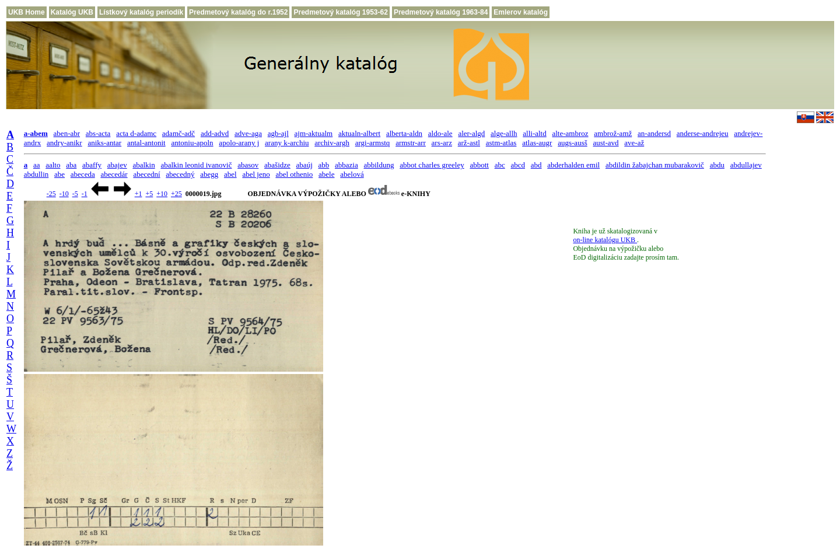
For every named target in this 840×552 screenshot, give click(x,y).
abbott (479, 164)
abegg (209, 174)
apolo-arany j (239, 142)
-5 (75, 194)
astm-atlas (501, 142)
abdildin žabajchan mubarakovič (655, 164)
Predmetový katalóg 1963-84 (441, 12)
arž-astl (469, 142)
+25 (176, 194)
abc (500, 164)
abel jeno (256, 174)
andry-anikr (64, 142)
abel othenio (294, 174)
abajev (117, 164)
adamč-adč (178, 133)
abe (59, 174)
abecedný (180, 174)
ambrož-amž (613, 133)
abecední (146, 174)
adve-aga (248, 133)
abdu (717, 164)
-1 (85, 194)
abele (326, 174)
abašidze (277, 164)
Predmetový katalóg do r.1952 (238, 12)
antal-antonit (146, 142)
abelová (351, 174)
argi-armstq (372, 142)
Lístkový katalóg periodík (141, 12)
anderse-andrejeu (703, 133)
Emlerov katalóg (521, 12)
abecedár (113, 174)
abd (536, 164)
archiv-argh (331, 142)
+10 (161, 194)
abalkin (143, 164)
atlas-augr (537, 142)
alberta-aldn (404, 133)
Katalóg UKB (72, 12)
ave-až (634, 142)
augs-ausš (572, 142)
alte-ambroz (570, 133)
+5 (149, 194)
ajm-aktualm (314, 133)
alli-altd (534, 133)
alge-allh (504, 133)
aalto (53, 164)
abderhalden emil (573, 164)
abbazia (346, 164)
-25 (51, 194)
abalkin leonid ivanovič (196, 164)
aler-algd (471, 133)
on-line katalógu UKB (605, 240)
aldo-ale (440, 133)
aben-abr (67, 133)
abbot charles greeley (432, 164)
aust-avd (606, 142)
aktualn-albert (359, 133)
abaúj (304, 164)
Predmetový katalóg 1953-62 (340, 12)
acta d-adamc (136, 133)
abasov (247, 164)
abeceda (83, 174)
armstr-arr (411, 142)
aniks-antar (104, 142)
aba (71, 164)
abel (230, 174)
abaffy (92, 164)
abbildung (378, 164)
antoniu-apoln (192, 142)
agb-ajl (278, 133)
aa (36, 164)
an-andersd (654, 133)
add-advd (215, 133)
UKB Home (26, 12)
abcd (517, 164)
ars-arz (442, 142)
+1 (138, 194)
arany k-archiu (287, 142)
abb (324, 164)
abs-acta (98, 133)
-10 (64, 194)
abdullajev (746, 164)
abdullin (36, 174)
